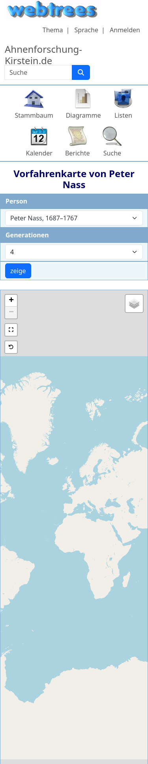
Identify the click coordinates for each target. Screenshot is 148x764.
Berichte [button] (77, 153)
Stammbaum (34, 115)
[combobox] (74, 218)
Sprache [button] (86, 30)
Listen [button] (123, 115)
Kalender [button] (39, 153)
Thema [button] (53, 30)
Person (16, 201)
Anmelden (125, 30)
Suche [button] (112, 153)
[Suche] (81, 72)
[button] (11, 301)
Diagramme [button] (83, 115)
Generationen (27, 235)
